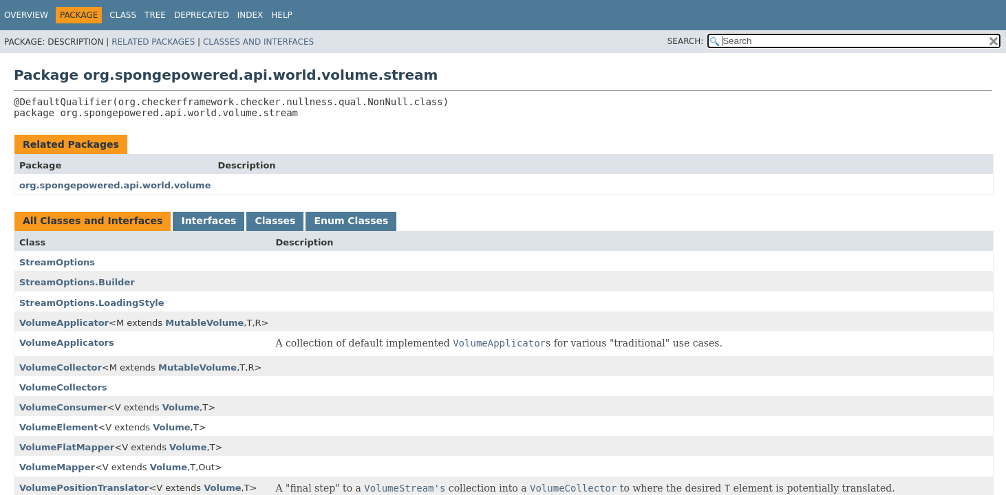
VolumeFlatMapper (66, 447)
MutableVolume (204, 323)
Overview (26, 15)
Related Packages (153, 42)
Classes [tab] (275, 220)
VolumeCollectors (63, 387)
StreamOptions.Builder (77, 282)
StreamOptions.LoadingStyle (91, 303)
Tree (155, 15)
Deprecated (201, 15)
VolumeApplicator (64, 323)
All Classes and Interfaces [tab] (92, 220)
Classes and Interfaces (258, 42)
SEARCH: (685, 41)
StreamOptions (57, 262)
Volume (181, 407)
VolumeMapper (57, 467)
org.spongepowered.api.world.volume (115, 185)
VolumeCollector (60, 367)
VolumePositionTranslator (84, 488)
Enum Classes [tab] (351, 220)
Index (250, 15)
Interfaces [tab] (208, 220)
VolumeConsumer (63, 407)
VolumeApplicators (66, 343)
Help (281, 15)
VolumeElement (58, 427)
